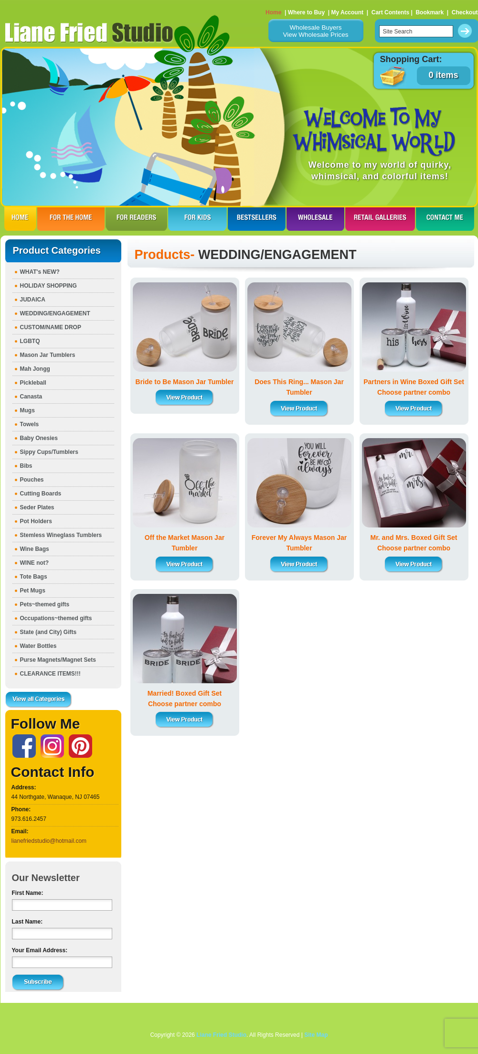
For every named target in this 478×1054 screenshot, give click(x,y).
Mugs (27, 410)
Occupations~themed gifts (56, 618)
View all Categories (38, 700)
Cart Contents (390, 12)
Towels (29, 424)
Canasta (31, 396)
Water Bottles (38, 646)
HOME (20, 219)
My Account (347, 12)
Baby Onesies (39, 438)
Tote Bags (33, 576)
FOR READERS (136, 219)
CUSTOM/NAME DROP (50, 327)
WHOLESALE (315, 219)
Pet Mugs (32, 590)
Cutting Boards (41, 493)
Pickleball (33, 382)
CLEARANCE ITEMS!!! (50, 673)
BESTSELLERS (257, 219)
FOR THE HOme (71, 219)
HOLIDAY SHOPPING (48, 285)
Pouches (32, 479)
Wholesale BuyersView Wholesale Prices (315, 31)
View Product (184, 397)
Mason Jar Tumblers (47, 355)
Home (273, 12)
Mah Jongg (35, 369)
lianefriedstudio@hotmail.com (49, 841)
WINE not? (34, 562)
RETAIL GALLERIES (380, 219)
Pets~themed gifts (45, 604)
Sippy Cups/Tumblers (49, 452)
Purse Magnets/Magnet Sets (58, 659)
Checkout (465, 12)
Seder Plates (37, 507)
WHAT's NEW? (40, 272)
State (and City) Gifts (48, 632)
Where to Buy (306, 12)
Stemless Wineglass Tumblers (61, 535)
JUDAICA (32, 299)
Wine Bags (34, 549)
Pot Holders (36, 521)
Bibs (26, 465)
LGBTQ (30, 341)
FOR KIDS (197, 219)
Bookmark (429, 12)
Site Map (316, 1035)
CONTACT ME (445, 219)
